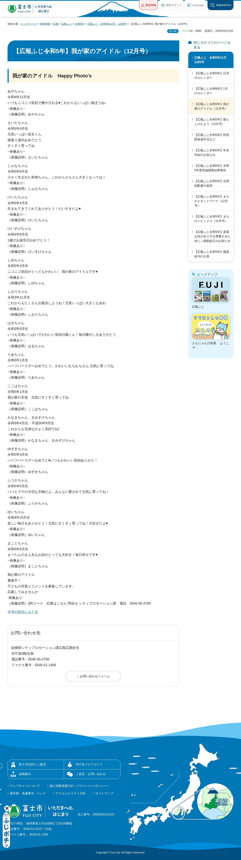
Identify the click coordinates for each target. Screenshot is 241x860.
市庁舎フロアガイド (89, 764)
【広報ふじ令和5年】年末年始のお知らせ (211, 152)
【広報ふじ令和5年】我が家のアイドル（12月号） (211, 106)
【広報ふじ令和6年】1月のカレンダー (211, 91)
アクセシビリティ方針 (71, 793)
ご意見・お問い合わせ (91, 774)
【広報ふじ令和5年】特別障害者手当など (211, 137)
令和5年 (79, 23)
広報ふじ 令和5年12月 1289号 (107, 23)
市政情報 (45, 23)
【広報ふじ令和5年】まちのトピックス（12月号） (211, 219)
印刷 (174, 31)
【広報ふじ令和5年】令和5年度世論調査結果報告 (211, 168)
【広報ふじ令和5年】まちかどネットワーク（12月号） (211, 201)
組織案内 (25, 774)
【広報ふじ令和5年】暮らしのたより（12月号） (211, 122)
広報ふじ (66, 23)
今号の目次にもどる (23, 612)
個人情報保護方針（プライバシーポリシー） (80, 785)
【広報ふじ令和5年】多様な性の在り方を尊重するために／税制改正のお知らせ (212, 236)
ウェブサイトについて (25, 785)
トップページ (29, 23)
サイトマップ (104, 793)
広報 (55, 23)
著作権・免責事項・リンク (28, 793)
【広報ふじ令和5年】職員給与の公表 (211, 254)
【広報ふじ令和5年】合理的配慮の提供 (211, 183)
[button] (148, 5)
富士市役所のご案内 (32, 764)
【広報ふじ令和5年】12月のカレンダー (212, 75)
